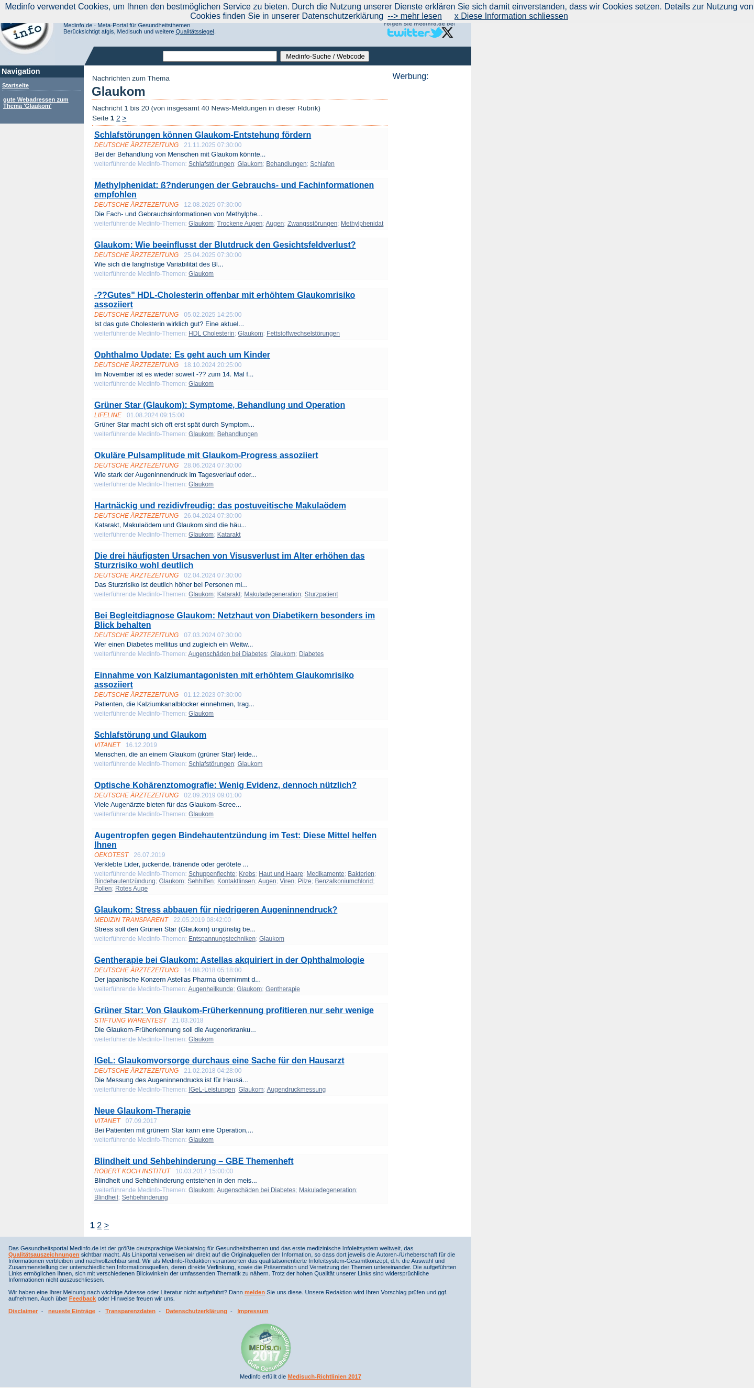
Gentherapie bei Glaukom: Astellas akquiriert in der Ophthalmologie (229, 960)
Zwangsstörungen (312, 223)
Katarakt (229, 534)
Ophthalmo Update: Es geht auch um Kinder (182, 354)
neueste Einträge (71, 1311)
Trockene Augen (240, 223)
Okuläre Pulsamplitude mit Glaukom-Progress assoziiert (206, 455)
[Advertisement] (429, 238)
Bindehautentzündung (125, 881)
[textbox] (220, 56)
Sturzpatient (321, 594)
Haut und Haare (281, 874)
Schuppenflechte (211, 874)
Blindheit (106, 1197)
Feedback (82, 1298)
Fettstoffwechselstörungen (303, 333)
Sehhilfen (200, 881)
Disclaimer (23, 1311)
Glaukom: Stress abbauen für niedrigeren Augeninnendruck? (215, 909)
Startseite (15, 85)
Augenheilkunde (210, 989)
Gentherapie (282, 989)
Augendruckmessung (296, 1089)
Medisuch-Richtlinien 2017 (324, 1376)
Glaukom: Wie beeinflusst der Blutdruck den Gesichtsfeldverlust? (225, 244)
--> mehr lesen (414, 16)
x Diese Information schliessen (511, 16)
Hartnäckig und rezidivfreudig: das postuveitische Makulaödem (220, 505)
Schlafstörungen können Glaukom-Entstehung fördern (202, 134)
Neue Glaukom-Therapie (142, 1110)
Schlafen (322, 164)
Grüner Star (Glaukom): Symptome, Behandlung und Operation (219, 405)
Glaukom (250, 164)
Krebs (247, 874)
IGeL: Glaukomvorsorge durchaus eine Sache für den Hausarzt (219, 1060)
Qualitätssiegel (195, 31)
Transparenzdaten (130, 1311)
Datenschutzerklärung (196, 1311)
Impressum (253, 1311)
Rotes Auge (131, 888)
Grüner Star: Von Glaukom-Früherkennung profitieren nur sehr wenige (234, 1010)
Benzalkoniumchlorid (344, 881)
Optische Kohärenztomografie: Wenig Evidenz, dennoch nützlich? (225, 785)
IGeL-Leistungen (211, 1089)
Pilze (305, 881)
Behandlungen (286, 164)
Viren (287, 881)
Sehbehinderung (145, 1197)
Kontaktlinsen (236, 881)
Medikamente (326, 874)
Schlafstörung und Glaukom (150, 734)
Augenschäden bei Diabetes (227, 654)
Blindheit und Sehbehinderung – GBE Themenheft (193, 1161)
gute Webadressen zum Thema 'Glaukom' (36, 102)
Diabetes (311, 654)
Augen (275, 223)
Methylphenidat (362, 223)
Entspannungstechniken (222, 938)
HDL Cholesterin (211, 333)
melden (255, 1292)
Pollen (103, 888)
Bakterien (361, 874)
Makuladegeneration (272, 594)
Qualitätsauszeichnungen (44, 1254)
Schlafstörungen (211, 164)
